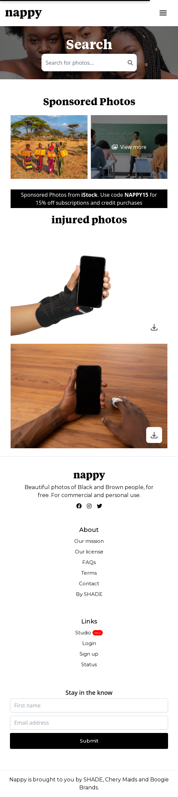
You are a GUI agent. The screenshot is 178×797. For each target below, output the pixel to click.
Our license (89, 551)
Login (89, 643)
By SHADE (89, 594)
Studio (83, 632)
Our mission (89, 541)
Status (89, 664)
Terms (89, 573)
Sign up (89, 654)
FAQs (89, 562)
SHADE (93, 779)
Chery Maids (121, 779)
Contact (89, 583)
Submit (89, 741)
